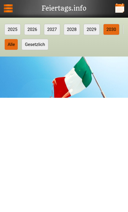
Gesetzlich (35, 44)
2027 (52, 29)
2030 (111, 29)
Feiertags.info (64, 8)
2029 (91, 29)
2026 (32, 29)
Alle (11, 44)
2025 (12, 29)
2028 (72, 29)
